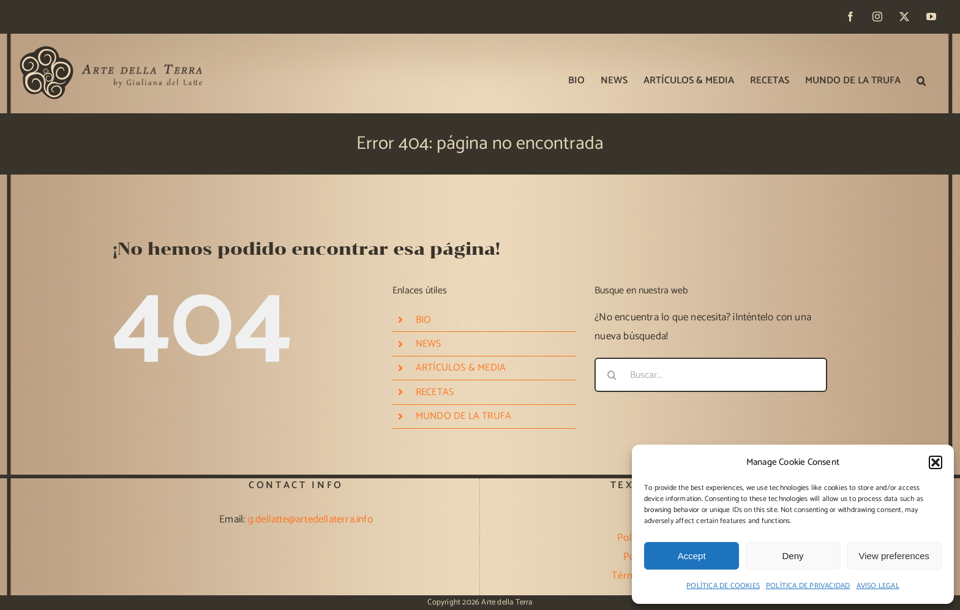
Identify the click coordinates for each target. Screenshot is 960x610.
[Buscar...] (710, 375)
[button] (935, 462)
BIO (424, 320)
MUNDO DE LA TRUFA (463, 416)
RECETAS (435, 392)
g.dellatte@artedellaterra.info (310, 519)
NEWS (428, 344)
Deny (792, 556)
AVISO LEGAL (878, 586)
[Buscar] (611, 375)
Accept (692, 556)
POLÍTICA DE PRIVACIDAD (808, 586)
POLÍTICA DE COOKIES (723, 586)
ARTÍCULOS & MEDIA (461, 368)
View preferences (894, 556)
